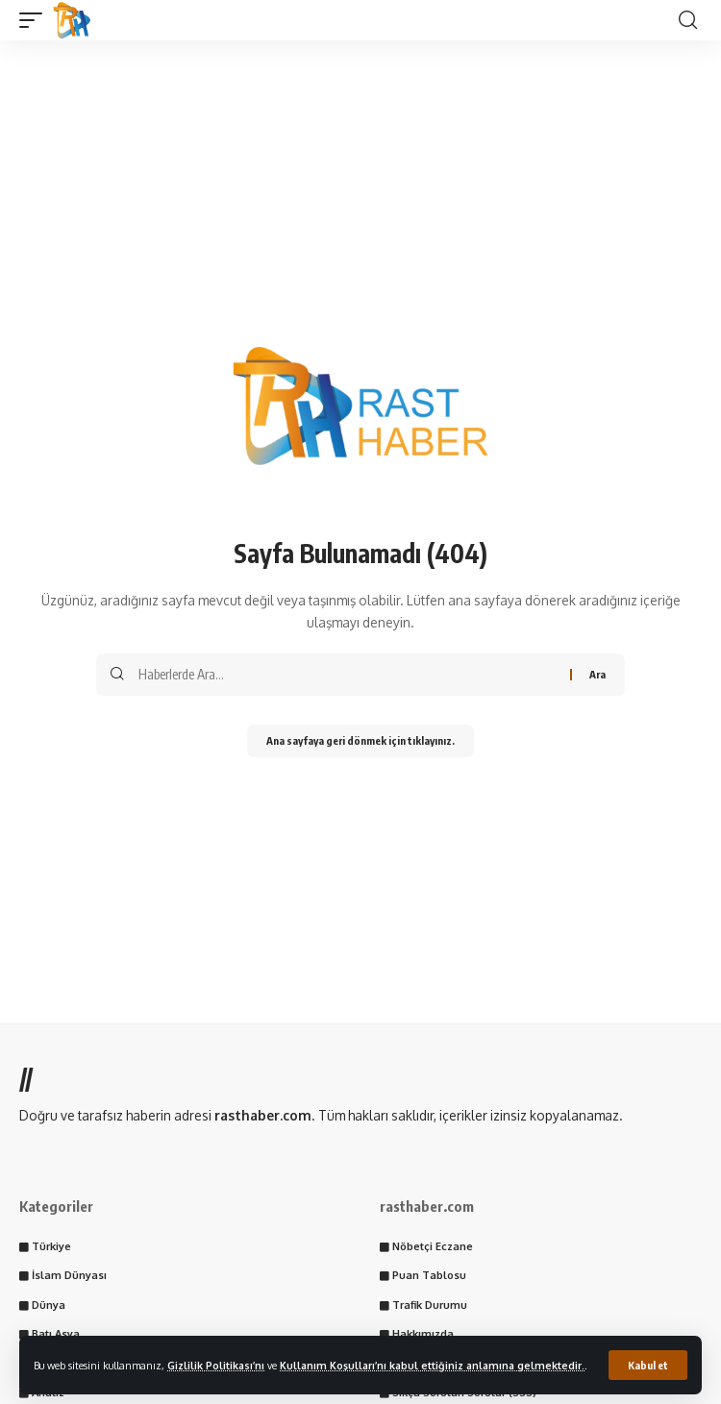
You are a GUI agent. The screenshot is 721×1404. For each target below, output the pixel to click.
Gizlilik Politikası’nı (215, 1365)
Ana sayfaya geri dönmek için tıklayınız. (360, 740)
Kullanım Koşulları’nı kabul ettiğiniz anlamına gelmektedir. (432, 1365)
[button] (648, 1365)
